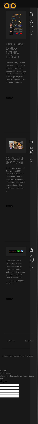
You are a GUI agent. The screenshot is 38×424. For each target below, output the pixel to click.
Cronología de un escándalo (14, 160)
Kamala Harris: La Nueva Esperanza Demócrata (15, 50)
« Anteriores (10, 341)
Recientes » (29, 341)
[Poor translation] (5, 381)
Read (31, 32)
